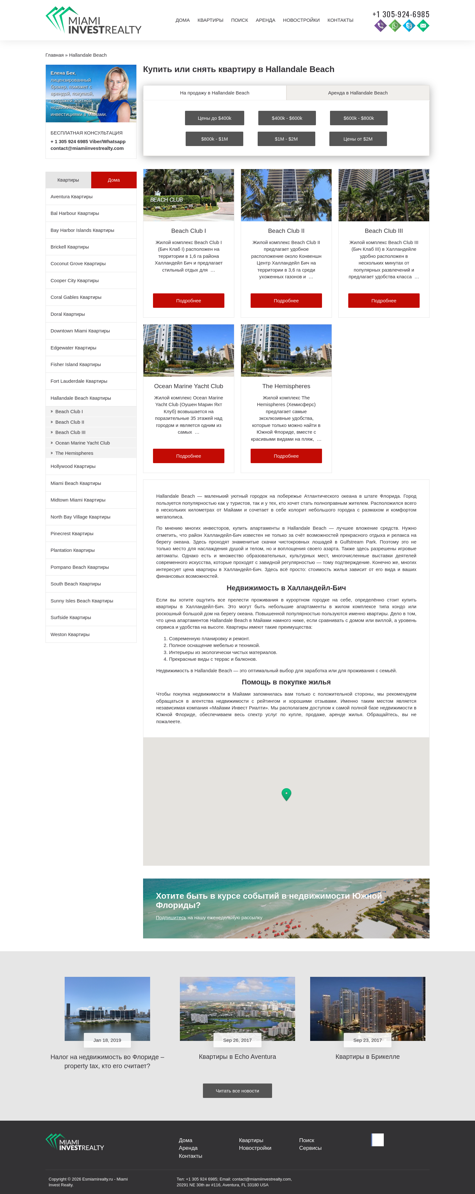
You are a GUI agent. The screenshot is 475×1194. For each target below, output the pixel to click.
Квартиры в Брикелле (367, 1055)
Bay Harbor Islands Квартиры (82, 230)
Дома (183, 20)
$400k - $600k (287, 117)
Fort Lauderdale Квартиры (79, 381)
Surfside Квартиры (71, 617)
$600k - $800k (359, 117)
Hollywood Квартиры (73, 466)
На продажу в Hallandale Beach (214, 92)
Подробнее (188, 300)
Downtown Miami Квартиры (80, 330)
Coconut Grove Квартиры (78, 263)
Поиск (239, 20)
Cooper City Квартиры (75, 280)
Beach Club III (70, 432)
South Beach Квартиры (76, 583)
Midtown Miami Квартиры (78, 500)
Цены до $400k (214, 117)
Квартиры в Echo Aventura (237, 1055)
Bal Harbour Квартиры (75, 213)
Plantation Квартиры (73, 550)
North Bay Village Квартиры (80, 516)
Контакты (340, 20)
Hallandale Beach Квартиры (81, 398)
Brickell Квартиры (70, 246)
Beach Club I (69, 411)
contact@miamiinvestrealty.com (87, 148)
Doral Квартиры (68, 314)
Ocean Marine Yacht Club (82, 443)
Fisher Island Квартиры (76, 364)
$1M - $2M (286, 138)
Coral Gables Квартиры (76, 297)
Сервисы (309, 1149)
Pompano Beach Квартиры (80, 567)
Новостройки (301, 20)
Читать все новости (237, 1089)
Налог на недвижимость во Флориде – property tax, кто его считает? (107, 1060)
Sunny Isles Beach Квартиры (82, 600)
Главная (54, 55)
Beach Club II (69, 422)
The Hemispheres (74, 453)
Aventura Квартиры (72, 196)
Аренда (265, 20)
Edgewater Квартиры (73, 347)
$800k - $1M (214, 138)
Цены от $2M (358, 138)
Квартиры (210, 20)
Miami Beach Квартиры (76, 483)
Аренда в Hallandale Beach (358, 92)
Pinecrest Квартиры (72, 533)
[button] (286, 794)
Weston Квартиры (70, 634)
